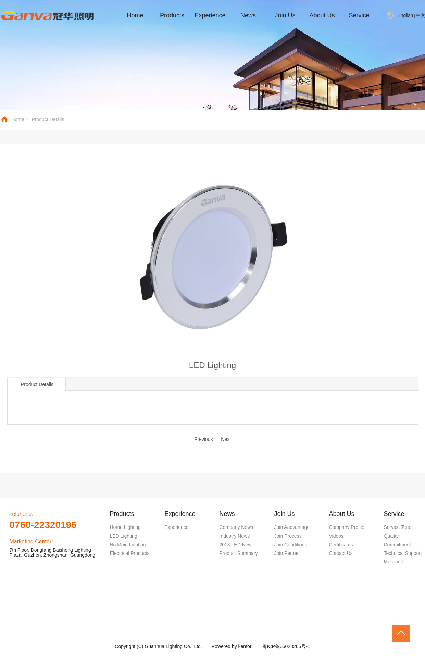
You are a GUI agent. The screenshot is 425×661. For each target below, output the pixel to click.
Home (17, 119)
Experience (180, 513)
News (227, 513)
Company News (236, 527)
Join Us (284, 513)
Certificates (341, 544)
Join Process (288, 536)
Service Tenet (398, 527)
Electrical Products (130, 553)
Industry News (235, 536)
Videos (336, 536)
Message (393, 561)
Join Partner (287, 553)
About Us (341, 513)
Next (226, 439)
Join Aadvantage (292, 527)
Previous (203, 439)
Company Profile (347, 527)
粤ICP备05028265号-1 (286, 646)
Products (122, 513)
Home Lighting (125, 527)
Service (394, 513)
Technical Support (403, 553)
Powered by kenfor (232, 646)
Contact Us (341, 553)
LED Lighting (123, 536)
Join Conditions (290, 544)
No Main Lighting (128, 544)
